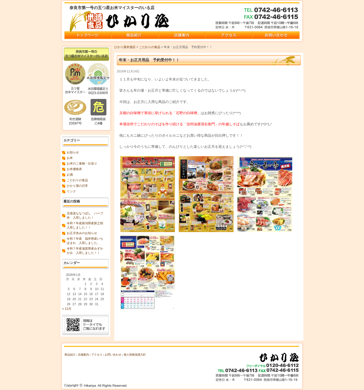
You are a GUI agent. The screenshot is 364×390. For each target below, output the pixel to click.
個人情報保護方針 (135, 354)
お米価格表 (74, 169)
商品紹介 (70, 354)
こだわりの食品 (149, 47)
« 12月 (66, 309)
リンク (71, 191)
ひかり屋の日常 (77, 186)
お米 (70, 158)
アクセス (96, 354)
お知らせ (73, 152)
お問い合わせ (113, 354)
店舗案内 (83, 354)
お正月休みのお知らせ (82, 233)
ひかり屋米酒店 (124, 47)
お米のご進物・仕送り (82, 163)
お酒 (70, 174)
